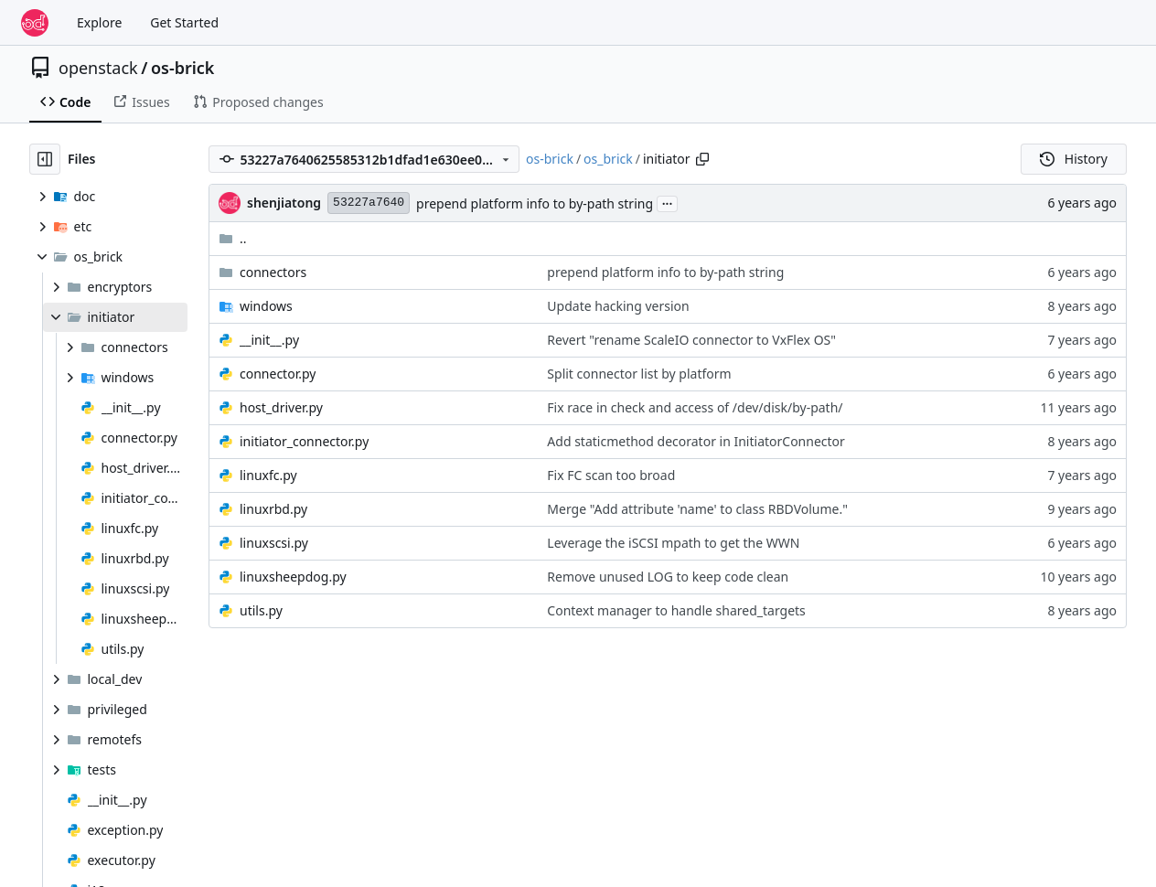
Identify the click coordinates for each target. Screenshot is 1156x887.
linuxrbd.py (273, 509)
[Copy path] (702, 159)
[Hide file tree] (44, 159)
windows (266, 306)
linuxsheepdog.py (293, 576)
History (1074, 158)
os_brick (608, 158)
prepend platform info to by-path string (534, 203)
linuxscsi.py (274, 542)
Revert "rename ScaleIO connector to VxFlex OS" (691, 339)
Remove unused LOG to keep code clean (667, 576)
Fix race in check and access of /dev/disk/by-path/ (694, 407)
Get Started (184, 22)
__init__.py (269, 339)
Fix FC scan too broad (611, 475)
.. (233, 238)
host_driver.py (281, 407)
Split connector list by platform (639, 373)
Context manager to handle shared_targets (676, 610)
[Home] (34, 22)
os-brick (183, 68)
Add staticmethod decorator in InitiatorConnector (696, 441)
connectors (273, 272)
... (667, 202)
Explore (99, 22)
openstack (98, 68)
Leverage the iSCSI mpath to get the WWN (673, 542)
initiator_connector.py (304, 441)
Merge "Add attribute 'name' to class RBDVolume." (697, 509)
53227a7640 (368, 202)
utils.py (261, 610)
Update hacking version (618, 306)
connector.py (278, 373)
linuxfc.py (268, 475)
